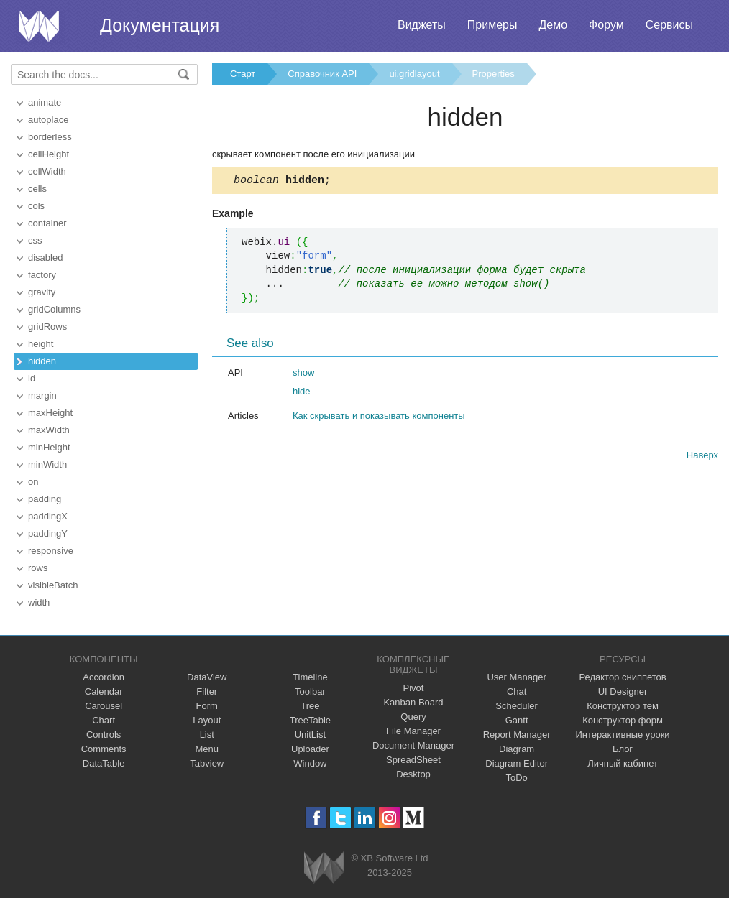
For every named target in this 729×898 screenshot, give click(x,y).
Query (413, 716)
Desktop (413, 774)
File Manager (413, 731)
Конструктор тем (623, 705)
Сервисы (669, 25)
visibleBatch (53, 585)
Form (207, 705)
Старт (242, 73)
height (40, 343)
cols (36, 205)
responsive (50, 550)
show (303, 374)
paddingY (48, 533)
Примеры (492, 25)
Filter (206, 691)
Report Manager (517, 734)
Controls (103, 734)
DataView (206, 677)
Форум (606, 25)
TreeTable (310, 720)
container (47, 223)
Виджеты (422, 25)
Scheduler (516, 705)
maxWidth (49, 430)
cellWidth (47, 171)
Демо (552, 25)
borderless (50, 136)
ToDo (516, 777)
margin (42, 395)
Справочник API (322, 73)
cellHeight (48, 154)
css (35, 240)
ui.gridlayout (414, 73)
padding (44, 499)
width (39, 602)
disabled (45, 257)
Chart (103, 720)
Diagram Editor (516, 763)
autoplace (48, 119)
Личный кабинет (622, 763)
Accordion (103, 677)
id (31, 378)
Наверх (702, 457)
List (207, 734)
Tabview (207, 763)
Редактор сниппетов (622, 677)
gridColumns (54, 309)
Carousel (103, 705)
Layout (207, 720)
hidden (42, 361)
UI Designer (623, 691)
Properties (493, 73)
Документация (159, 25)
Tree (310, 705)
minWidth (47, 464)
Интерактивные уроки (623, 734)
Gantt (516, 720)
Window (309, 763)
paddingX (48, 516)
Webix (324, 867)
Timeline (310, 677)
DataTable (104, 763)
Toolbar (310, 691)
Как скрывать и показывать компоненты (379, 417)
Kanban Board (413, 702)
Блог (623, 749)
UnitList (310, 734)
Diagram (516, 749)
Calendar (104, 691)
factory (42, 274)
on (33, 481)
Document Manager (413, 745)
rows (37, 568)
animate (44, 102)
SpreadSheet (413, 759)
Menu (207, 749)
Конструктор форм (622, 720)
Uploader (310, 749)
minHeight (49, 447)
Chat (516, 691)
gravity (41, 292)
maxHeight (50, 412)
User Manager (516, 677)
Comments (104, 749)
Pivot (413, 687)
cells (37, 188)
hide (302, 393)
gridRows (47, 326)
